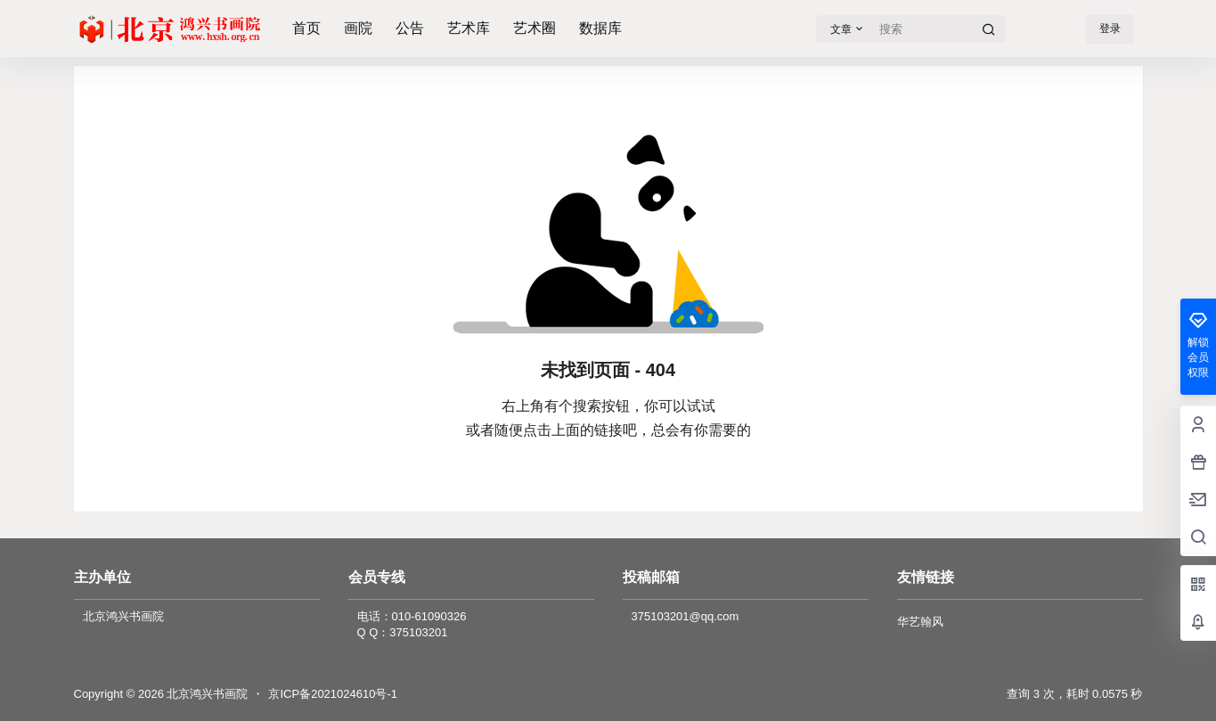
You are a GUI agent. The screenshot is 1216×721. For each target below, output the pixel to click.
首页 (306, 28)
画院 (358, 28)
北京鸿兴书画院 (206, 694)
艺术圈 (534, 28)
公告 (410, 28)
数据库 (600, 28)
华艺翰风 (920, 621)
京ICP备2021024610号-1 (332, 694)
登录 (1110, 28)
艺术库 (468, 28)
